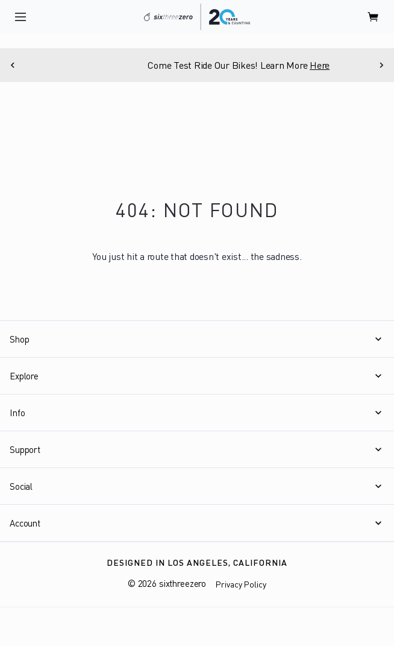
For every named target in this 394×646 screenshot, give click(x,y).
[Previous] (12, 65)
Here (341, 65)
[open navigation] (20, 17)
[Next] (381, 65)
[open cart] (373, 17)
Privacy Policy (241, 584)
